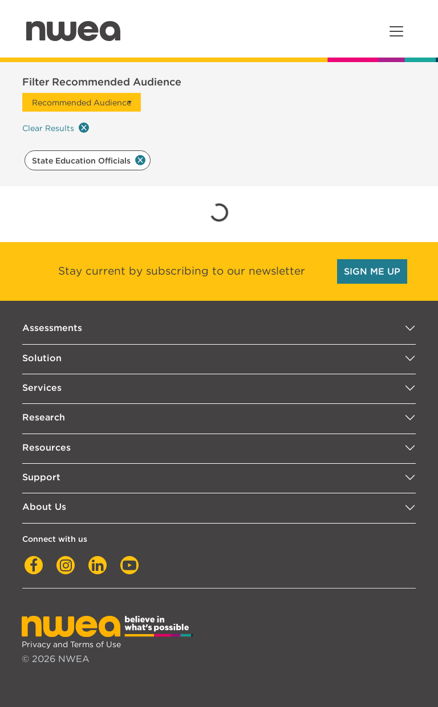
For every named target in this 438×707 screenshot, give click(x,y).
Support (41, 477)
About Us (44, 506)
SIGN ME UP (372, 271)
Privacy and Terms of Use (71, 644)
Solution (42, 358)
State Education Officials (88, 160)
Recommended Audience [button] (81, 102)
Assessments (52, 327)
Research (43, 417)
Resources (46, 447)
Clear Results (55, 127)
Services (42, 387)
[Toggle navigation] (396, 31)
